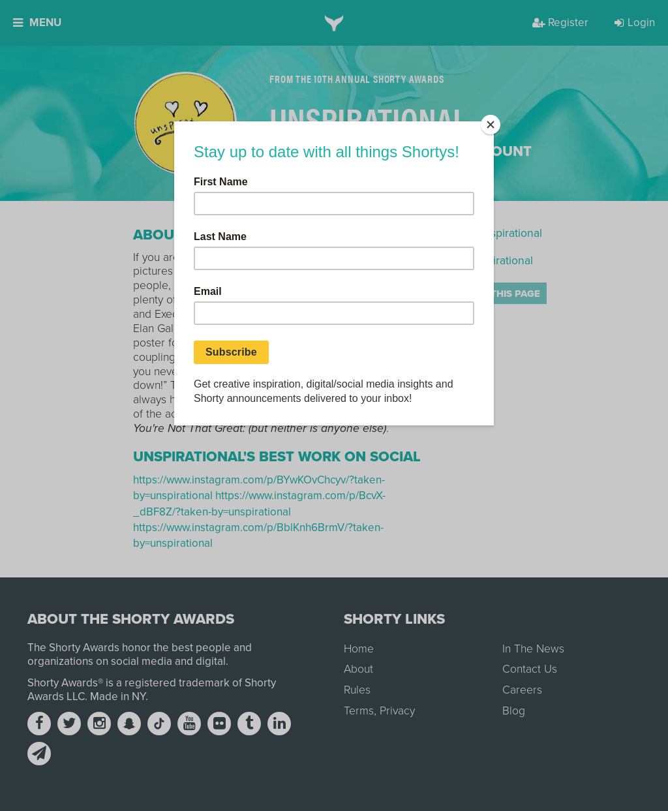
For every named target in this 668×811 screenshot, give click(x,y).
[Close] (490, 124)
